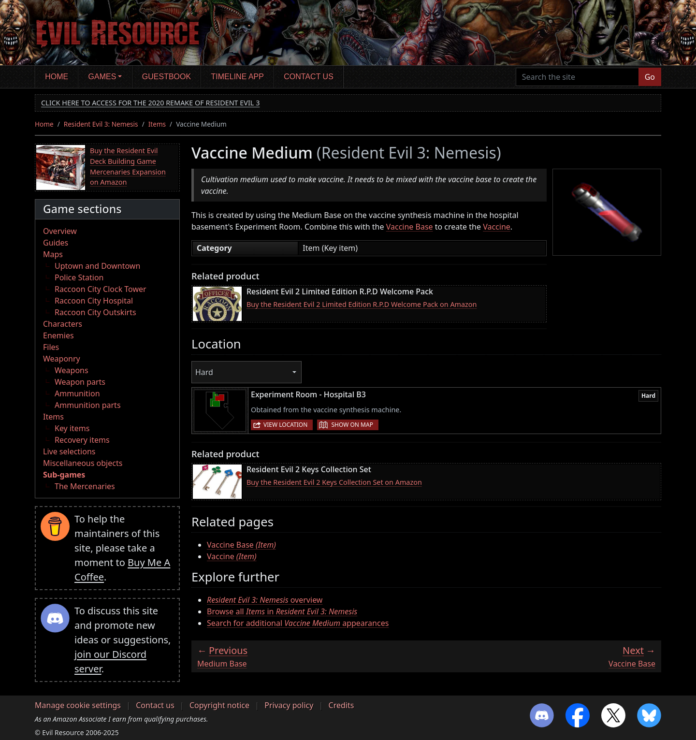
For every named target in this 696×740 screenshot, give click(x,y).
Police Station (79, 277)
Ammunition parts (88, 405)
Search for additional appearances (298, 623)
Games (102, 77)
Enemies (58, 335)
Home (56, 77)
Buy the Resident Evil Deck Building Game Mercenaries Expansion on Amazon (128, 166)
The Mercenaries (85, 486)
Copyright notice (219, 705)
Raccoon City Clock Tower (100, 289)
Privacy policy (288, 705)
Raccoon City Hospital (94, 300)
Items (157, 124)
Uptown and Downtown (97, 266)
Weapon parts (80, 382)
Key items (72, 428)
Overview (60, 231)
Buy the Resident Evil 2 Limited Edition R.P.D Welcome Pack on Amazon (361, 304)
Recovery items (82, 440)
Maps (53, 254)
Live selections (69, 451)
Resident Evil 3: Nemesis (101, 124)
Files (51, 347)
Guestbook (166, 77)
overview (264, 600)
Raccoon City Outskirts (95, 312)
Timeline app (237, 77)
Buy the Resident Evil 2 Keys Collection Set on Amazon (334, 482)
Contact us (309, 77)
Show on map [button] (352, 425)
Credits (341, 705)
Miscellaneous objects (82, 463)
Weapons (71, 370)
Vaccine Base (409, 226)
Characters (62, 324)
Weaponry (61, 358)
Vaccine (496, 226)
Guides (55, 242)
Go (650, 77)
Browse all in (282, 611)
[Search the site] (577, 77)
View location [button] (285, 425)
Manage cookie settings (78, 705)
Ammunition (77, 393)
